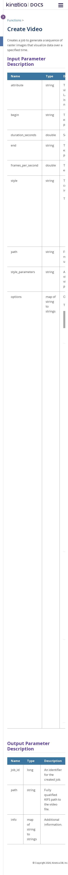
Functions (14, 20)
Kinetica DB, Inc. (60, 862)
